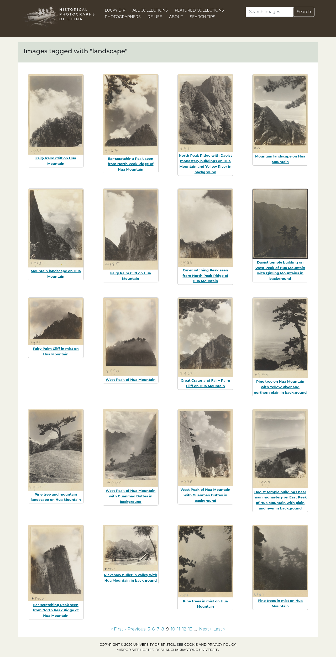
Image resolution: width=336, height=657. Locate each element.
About (176, 16)
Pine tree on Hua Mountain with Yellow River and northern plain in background (280, 387)
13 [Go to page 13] (190, 629)
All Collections (150, 10)
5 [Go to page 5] (149, 629)
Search (304, 11)
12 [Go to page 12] (184, 629)
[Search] (269, 12)
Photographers (123, 16)
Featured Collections (199, 10)
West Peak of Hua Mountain (131, 379)
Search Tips (202, 16)
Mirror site (128, 650)
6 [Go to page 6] (153, 629)
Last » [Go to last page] (219, 629)
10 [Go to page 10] (173, 629)
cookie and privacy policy (210, 645)
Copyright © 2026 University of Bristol (137, 645)
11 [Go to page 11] (178, 629)
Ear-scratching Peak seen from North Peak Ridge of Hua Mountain (130, 164)
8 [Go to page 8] (162, 629)
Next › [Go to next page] (205, 629)
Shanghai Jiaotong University (190, 650)
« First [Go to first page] (117, 629)
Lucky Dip (115, 10)
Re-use (155, 16)
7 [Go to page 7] (158, 629)
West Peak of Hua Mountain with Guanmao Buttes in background (131, 496)
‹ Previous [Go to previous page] (135, 629)
